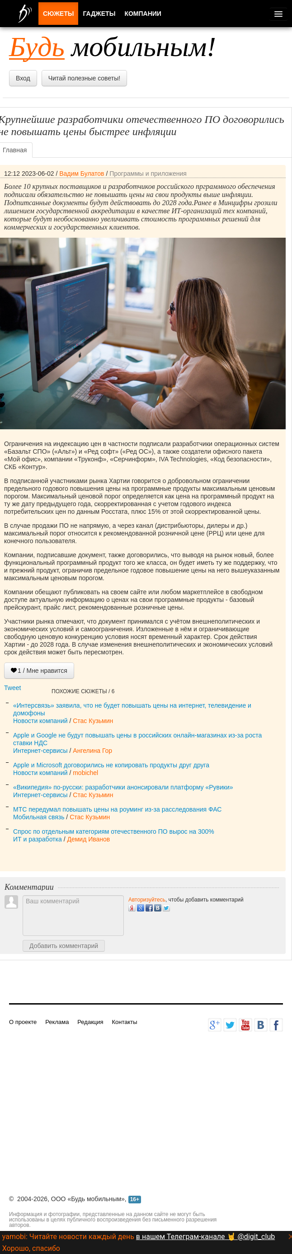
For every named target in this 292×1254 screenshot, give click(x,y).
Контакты (124, 1022)
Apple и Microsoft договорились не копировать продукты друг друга (111, 765)
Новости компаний (40, 720)
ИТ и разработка (37, 839)
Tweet (12, 687)
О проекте (23, 1022)
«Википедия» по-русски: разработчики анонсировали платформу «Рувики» (123, 787)
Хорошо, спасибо (31, 1248)
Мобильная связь (38, 817)
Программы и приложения (148, 173)
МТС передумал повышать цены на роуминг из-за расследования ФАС (117, 809)
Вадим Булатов (81, 173)
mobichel (85, 772)
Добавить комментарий (63, 945)
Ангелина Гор (92, 750)
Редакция (90, 1022)
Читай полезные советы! (84, 78)
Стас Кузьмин (93, 720)
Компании (142, 13)
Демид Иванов (88, 839)
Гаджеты (99, 13)
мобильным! (112, 46)
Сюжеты (58, 13)
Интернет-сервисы (40, 750)
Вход (23, 78)
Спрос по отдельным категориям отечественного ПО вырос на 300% (113, 831)
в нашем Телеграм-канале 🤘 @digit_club (205, 1236)
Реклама (57, 1022)
